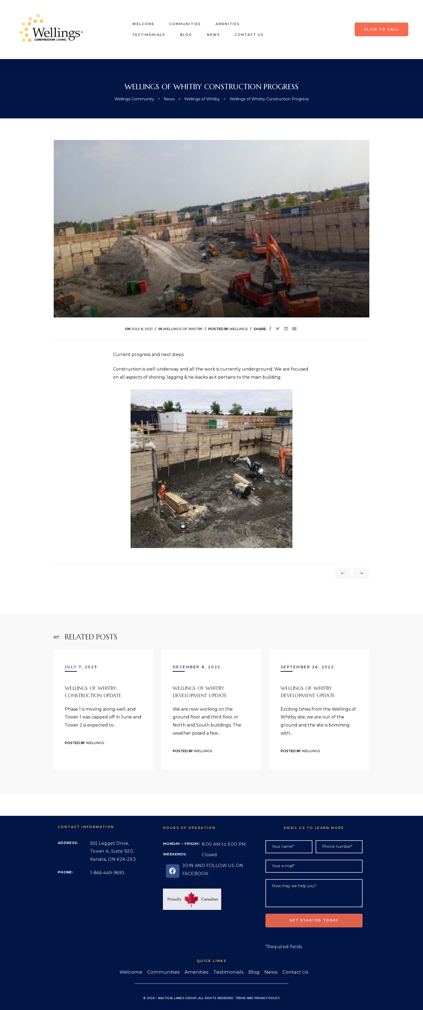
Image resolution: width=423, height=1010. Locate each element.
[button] (381, 29)
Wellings (238, 329)
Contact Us (249, 35)
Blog (186, 35)
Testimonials (148, 35)
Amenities (228, 24)
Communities (185, 24)
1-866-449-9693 (107, 893)
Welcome (143, 24)
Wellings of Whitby (183, 329)
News (213, 35)
